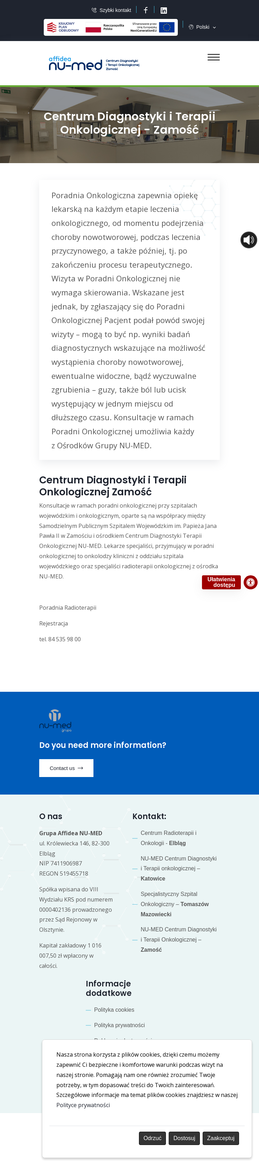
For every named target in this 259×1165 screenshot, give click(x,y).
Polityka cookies (114, 1010)
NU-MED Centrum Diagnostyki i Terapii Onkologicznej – (179, 939)
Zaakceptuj (220, 1138)
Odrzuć (153, 1138)
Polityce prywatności (83, 1105)
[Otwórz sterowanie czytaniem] (248, 240)
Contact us (66, 768)
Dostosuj (184, 1138)
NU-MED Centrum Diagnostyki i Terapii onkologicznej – (179, 869)
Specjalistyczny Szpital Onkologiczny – (175, 904)
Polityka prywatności (119, 1025)
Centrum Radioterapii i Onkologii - (168, 838)
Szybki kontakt (115, 10)
